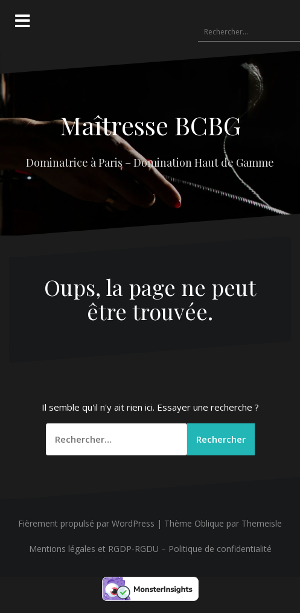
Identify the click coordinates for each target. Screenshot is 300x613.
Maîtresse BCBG (150, 125)
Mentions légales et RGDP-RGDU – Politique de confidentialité (150, 548)
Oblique (209, 523)
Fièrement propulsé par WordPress (86, 523)
